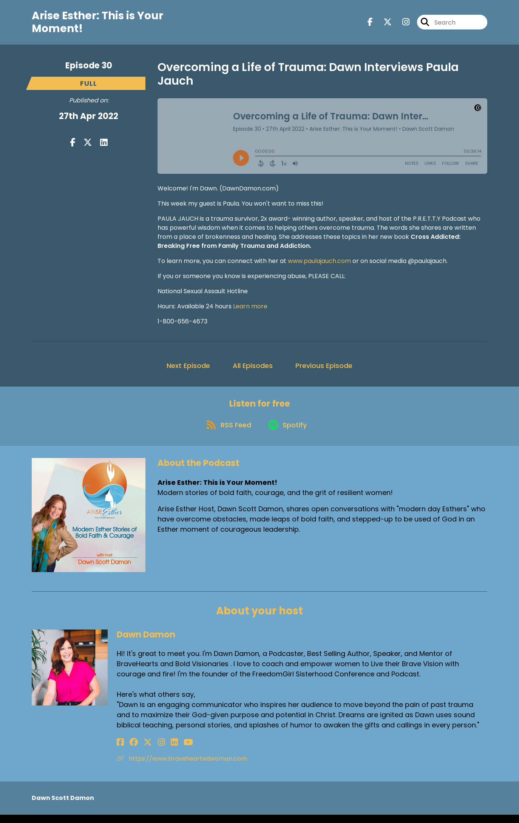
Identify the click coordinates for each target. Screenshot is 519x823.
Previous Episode (323, 369)
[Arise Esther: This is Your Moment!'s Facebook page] (370, 24)
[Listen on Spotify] (289, 432)
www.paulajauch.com (319, 264)
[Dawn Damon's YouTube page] (167, 750)
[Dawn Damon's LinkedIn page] (157, 750)
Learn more (250, 309)
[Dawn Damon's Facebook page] (120, 750)
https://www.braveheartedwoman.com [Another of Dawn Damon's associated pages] (182, 767)
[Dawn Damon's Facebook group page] (129, 750)
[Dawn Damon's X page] (139, 750)
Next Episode (188, 369)
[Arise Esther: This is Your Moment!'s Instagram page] (401, 24)
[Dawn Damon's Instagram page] (148, 750)
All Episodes (253, 369)
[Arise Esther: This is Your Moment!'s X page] (383, 24)
